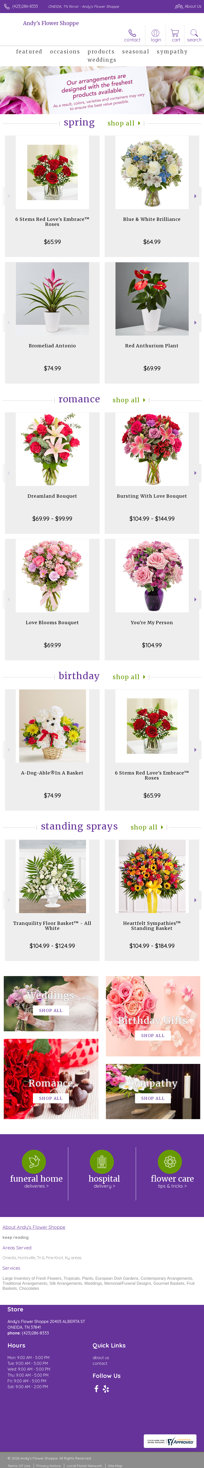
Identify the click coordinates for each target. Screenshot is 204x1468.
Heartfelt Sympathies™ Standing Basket (152, 925)
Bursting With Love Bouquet (152, 496)
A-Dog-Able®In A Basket (52, 773)
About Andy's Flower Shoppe (34, 1227)
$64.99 (152, 241)
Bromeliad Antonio (52, 346)
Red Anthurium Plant (152, 346)
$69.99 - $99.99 (52, 518)
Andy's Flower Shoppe (51, 23)
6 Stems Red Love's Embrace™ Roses (52, 221)
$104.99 (152, 645)
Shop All (121, 123)
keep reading (16, 1237)
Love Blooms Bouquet (52, 622)
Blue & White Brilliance (152, 219)
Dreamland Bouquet (52, 496)
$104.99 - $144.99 (152, 518)
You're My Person (152, 622)
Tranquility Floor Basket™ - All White (52, 925)
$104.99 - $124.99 (52, 945)
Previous (8, 196)
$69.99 (152, 368)
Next (196, 196)
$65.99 (52, 241)
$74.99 (52, 368)
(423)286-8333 (25, 6)
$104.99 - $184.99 (152, 945)
